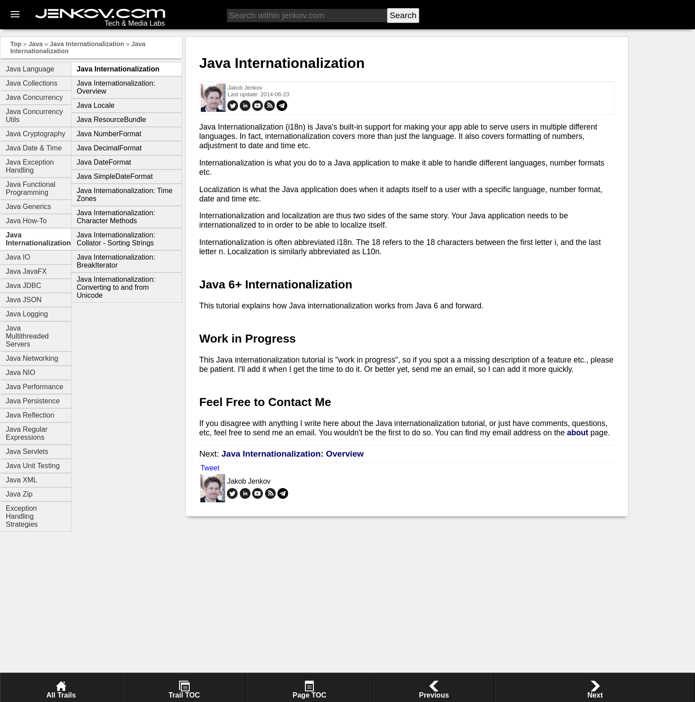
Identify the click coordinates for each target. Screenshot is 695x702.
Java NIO (20, 372)
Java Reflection (30, 415)
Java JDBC (23, 285)
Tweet (209, 468)
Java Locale (95, 105)
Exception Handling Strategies (22, 516)
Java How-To (26, 221)
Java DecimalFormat (109, 148)
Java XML (21, 480)
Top (15, 43)
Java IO (18, 257)
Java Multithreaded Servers (27, 336)
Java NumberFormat (109, 134)
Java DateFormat (104, 162)
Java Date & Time (34, 148)
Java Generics (28, 206)
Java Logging (27, 314)
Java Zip (19, 494)
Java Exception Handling (30, 166)
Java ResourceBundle (111, 119)
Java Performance (34, 386)
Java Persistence (33, 401)
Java (35, 43)
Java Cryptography (35, 134)
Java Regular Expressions (26, 433)
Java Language (30, 69)
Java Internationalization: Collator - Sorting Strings (116, 239)
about (577, 432)
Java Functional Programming (30, 188)
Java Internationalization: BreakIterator (116, 261)
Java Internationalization (87, 43)
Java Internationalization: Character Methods (116, 217)
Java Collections (32, 83)
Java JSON (24, 300)
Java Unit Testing (33, 465)
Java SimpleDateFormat (115, 176)
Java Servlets (27, 451)
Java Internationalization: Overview (293, 453)
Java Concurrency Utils (34, 115)
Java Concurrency (34, 97)
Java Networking (32, 358)
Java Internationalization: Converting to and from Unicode (116, 287)
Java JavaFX (26, 271)
